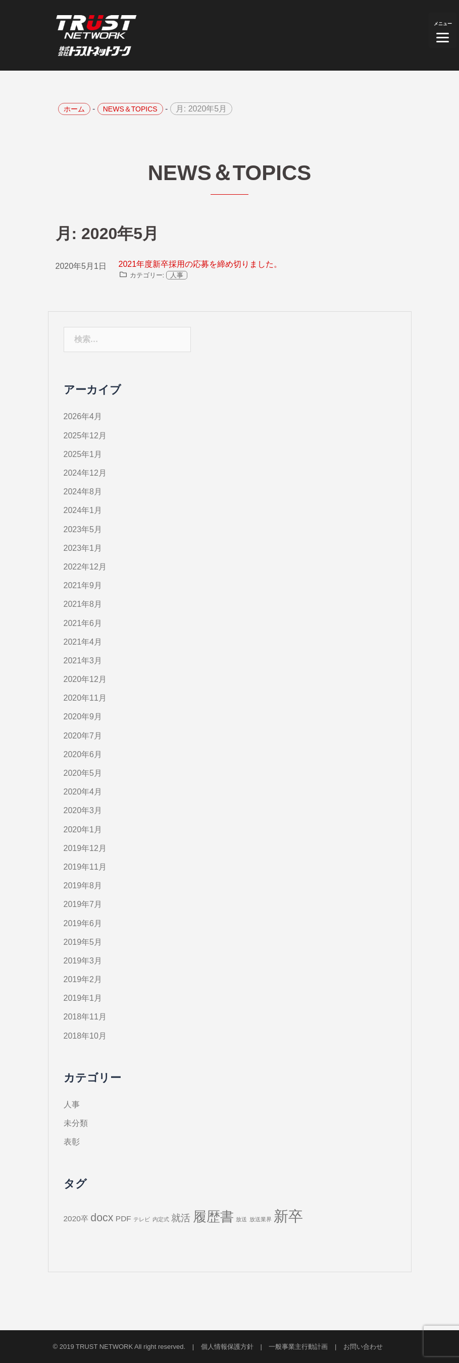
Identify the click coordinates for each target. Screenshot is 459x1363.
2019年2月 (83, 979)
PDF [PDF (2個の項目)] (123, 1218)
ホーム (74, 109)
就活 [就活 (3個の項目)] (180, 1218)
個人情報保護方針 (227, 1346)
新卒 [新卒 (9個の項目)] (288, 1216)
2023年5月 (83, 529)
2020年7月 (83, 735)
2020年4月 (83, 791)
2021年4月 (83, 642)
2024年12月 (85, 473)
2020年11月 (85, 698)
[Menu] (442, 30)
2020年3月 (83, 810)
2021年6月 (83, 623)
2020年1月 (83, 829)
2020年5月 (83, 773)
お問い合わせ (363, 1346)
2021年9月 (83, 585)
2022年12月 (85, 566)
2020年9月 (83, 716)
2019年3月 (83, 960)
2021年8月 (83, 604)
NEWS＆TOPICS (130, 109)
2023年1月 (83, 548)
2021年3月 (83, 660)
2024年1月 (83, 510)
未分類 (76, 1123)
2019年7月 (83, 904)
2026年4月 (83, 416)
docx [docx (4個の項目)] (101, 1218)
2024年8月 (83, 491)
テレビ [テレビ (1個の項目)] (141, 1219)
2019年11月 (85, 867)
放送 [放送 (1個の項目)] (241, 1219)
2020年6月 (83, 754)
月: (201, 108)
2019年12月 (85, 848)
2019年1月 (83, 998)
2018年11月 (85, 1016)
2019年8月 (83, 885)
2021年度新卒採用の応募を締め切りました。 (200, 264)
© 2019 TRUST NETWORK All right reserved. (119, 1346)
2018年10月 (85, 1036)
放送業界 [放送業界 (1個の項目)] (260, 1219)
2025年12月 (85, 435)
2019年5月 (83, 942)
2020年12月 (85, 679)
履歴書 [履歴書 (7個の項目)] (213, 1216)
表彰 (72, 1142)
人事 (176, 275)
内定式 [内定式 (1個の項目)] (160, 1219)
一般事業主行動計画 (298, 1346)
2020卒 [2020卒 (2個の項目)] (76, 1218)
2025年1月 (83, 454)
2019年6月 (83, 923)
